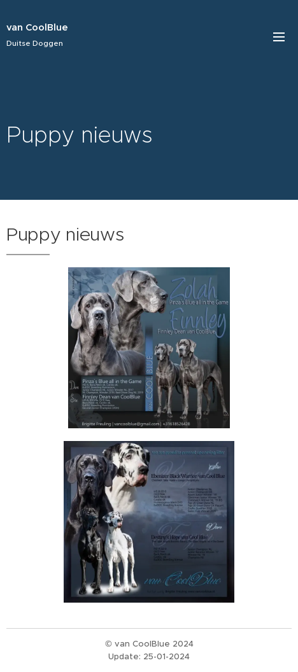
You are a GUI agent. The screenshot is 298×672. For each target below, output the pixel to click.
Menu (279, 37)
